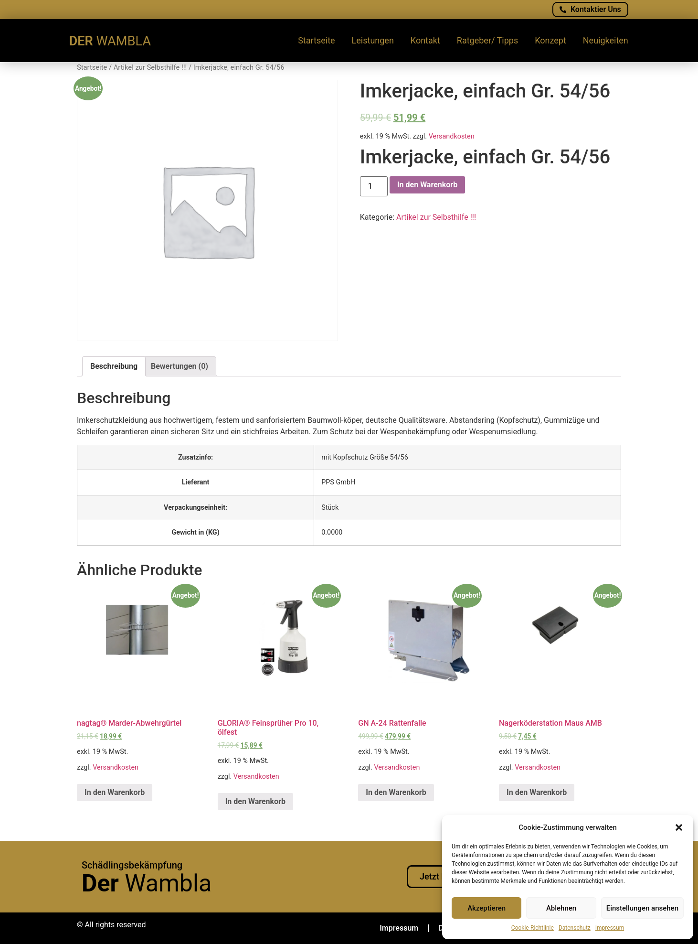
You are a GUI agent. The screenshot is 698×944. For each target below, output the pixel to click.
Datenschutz (575, 927)
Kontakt (425, 40)
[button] (679, 827)
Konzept (550, 40)
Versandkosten (452, 136)
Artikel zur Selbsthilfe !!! (150, 67)
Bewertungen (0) (179, 366)
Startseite (316, 40)
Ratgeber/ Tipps (487, 40)
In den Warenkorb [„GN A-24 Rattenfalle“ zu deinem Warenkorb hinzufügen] (396, 792)
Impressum (609, 927)
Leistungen (373, 40)
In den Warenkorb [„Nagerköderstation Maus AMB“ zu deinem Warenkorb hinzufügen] (537, 792)
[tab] (114, 366)
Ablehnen (561, 908)
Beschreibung (113, 366)
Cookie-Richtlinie (532, 927)
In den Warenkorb (427, 184)
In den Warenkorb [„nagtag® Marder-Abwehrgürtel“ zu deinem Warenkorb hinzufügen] (115, 792)
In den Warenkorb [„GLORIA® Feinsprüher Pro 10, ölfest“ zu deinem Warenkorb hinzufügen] (255, 801)
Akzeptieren (486, 908)
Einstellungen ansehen (642, 908)
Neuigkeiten (605, 40)
